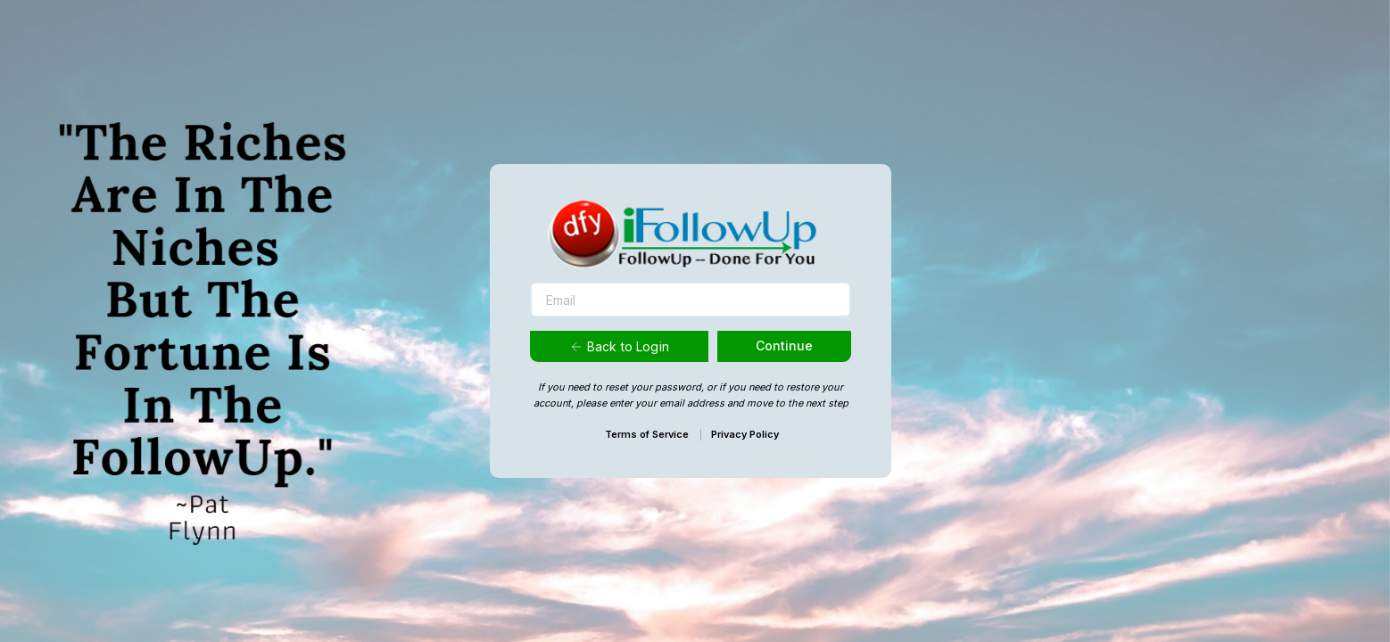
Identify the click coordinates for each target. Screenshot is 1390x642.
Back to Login (619, 346)
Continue (784, 345)
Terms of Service (647, 434)
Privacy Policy (745, 434)
